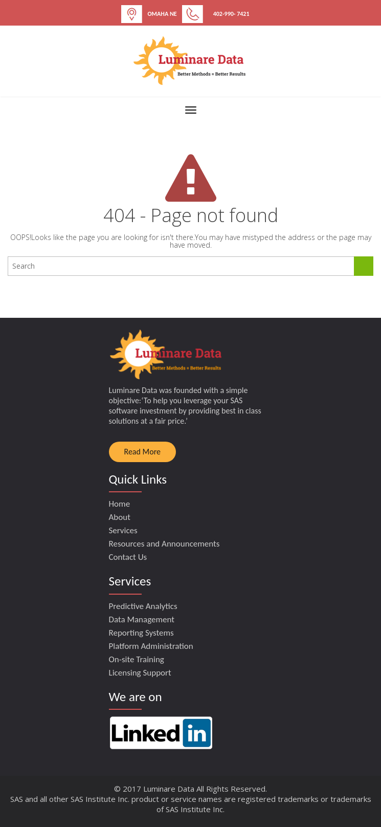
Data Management (142, 619)
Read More (142, 451)
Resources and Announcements (164, 543)
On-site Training (136, 659)
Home (119, 503)
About (119, 517)
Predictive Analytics (143, 606)
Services (123, 530)
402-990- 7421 (231, 13)
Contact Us (128, 557)
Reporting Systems (141, 632)
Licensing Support (140, 672)
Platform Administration (151, 646)
